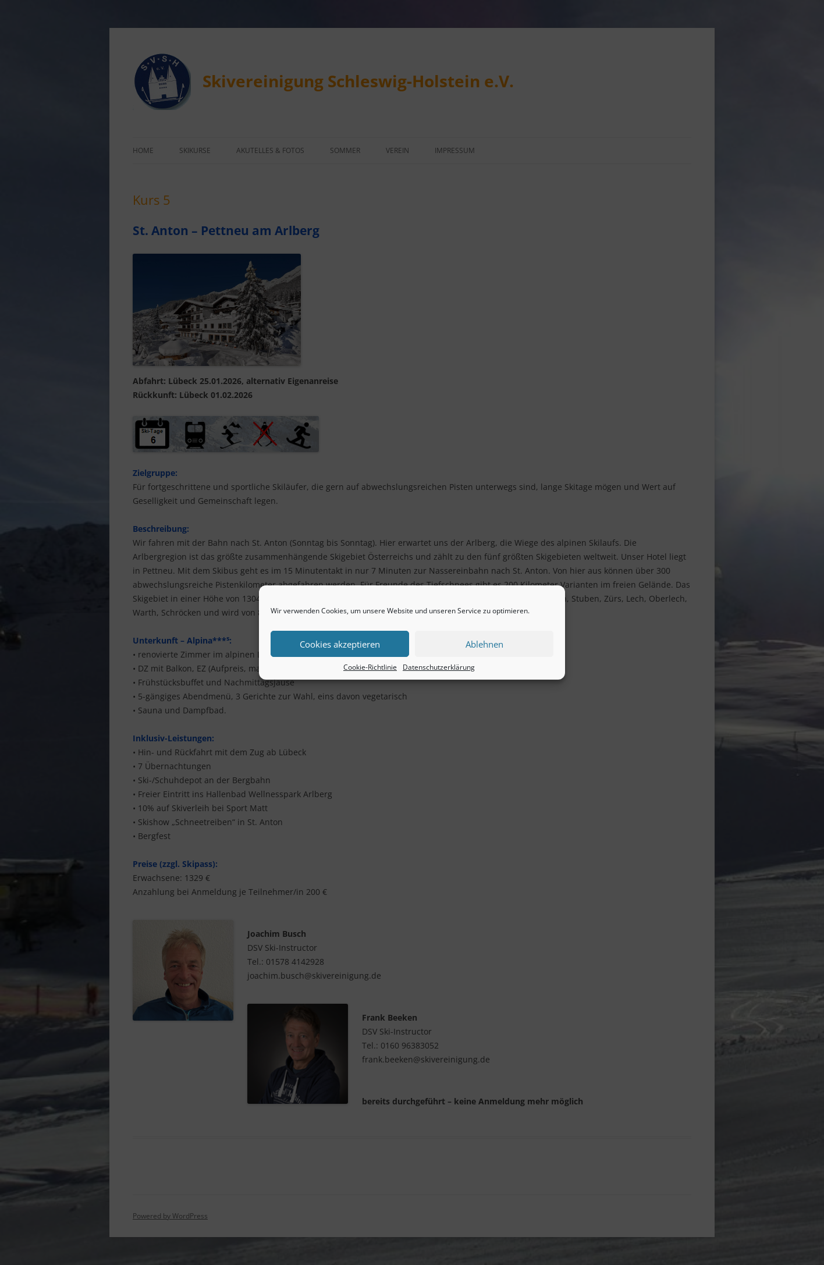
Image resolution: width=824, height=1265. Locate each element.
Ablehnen (484, 644)
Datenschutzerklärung (439, 667)
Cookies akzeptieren (340, 644)
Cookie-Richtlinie (370, 667)
